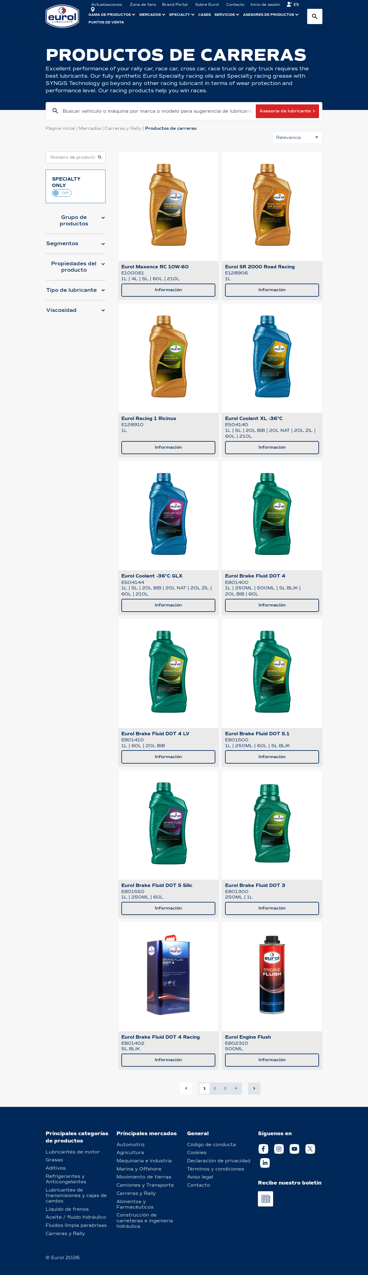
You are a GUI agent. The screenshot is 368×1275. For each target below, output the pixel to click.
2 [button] (215, 1088)
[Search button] (314, 16)
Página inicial (62, 128)
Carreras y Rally (125, 128)
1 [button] (204, 1088)
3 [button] (225, 1088)
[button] (76, 223)
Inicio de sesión (265, 4)
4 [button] (235, 1088)
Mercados (92, 128)
